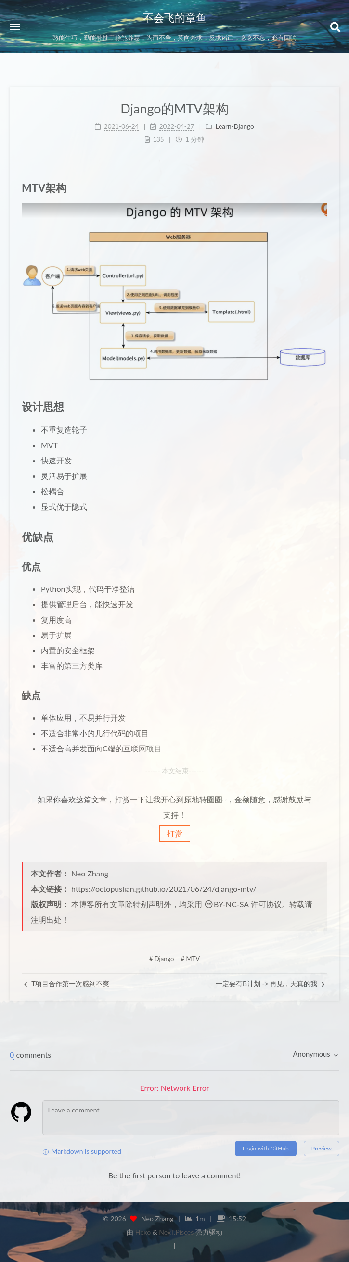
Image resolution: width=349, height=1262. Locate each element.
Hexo (143, 1232)
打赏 (174, 833)
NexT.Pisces (176, 1232)
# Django (161, 958)
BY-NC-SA (226, 904)
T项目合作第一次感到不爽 (66, 983)
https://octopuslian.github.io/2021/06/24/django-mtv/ (164, 888)
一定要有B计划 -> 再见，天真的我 (270, 983)
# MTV (190, 958)
